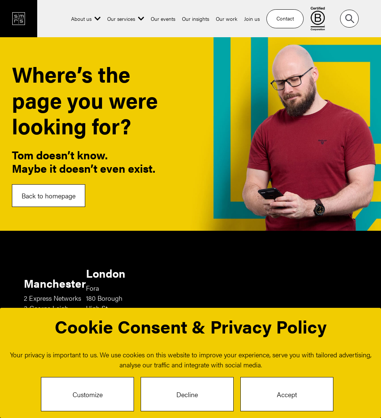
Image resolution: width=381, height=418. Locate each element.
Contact (285, 18)
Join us (252, 18)
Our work (226, 18)
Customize (88, 394)
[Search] (349, 19)
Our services (121, 18)
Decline (187, 394)
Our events (163, 18)
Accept (287, 394)
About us (81, 18)
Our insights (195, 18)
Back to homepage (49, 195)
